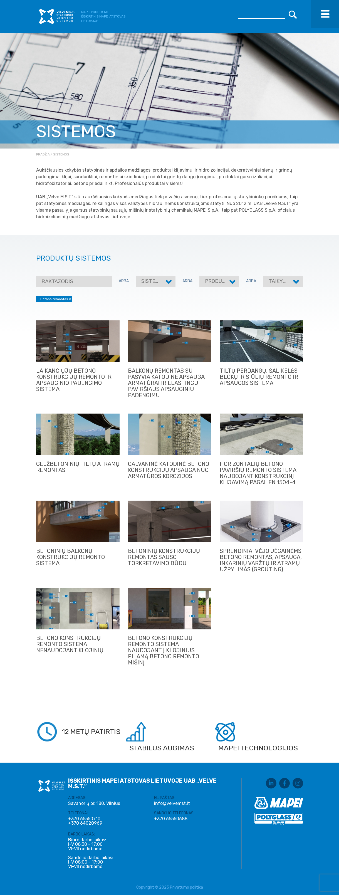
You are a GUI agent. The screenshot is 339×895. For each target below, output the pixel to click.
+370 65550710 (84, 819)
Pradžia (43, 154)
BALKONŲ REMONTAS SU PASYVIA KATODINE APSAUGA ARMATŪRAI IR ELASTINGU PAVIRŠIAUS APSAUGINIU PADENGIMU (166, 383)
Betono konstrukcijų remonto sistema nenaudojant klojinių (69, 644)
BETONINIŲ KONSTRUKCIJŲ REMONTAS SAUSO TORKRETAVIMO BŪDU (164, 557)
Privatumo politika (186, 887)
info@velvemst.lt (172, 803)
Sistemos (153, 281)
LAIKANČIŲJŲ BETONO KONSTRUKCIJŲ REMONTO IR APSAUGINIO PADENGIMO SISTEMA (74, 379)
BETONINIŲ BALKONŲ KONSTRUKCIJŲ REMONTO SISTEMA (70, 557)
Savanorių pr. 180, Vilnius (94, 803)
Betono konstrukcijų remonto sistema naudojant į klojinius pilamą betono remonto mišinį (163, 650)
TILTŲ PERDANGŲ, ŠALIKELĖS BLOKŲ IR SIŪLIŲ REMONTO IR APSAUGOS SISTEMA (259, 376)
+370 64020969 (85, 823)
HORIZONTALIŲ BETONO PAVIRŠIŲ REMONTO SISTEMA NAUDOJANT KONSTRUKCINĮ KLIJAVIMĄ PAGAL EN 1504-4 (258, 473)
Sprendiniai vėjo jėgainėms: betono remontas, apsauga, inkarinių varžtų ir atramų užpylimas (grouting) (261, 560)
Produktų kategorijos (235, 281)
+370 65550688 (170, 819)
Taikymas (281, 281)
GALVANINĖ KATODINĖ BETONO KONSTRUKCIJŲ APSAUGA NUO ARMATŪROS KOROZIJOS (168, 470)
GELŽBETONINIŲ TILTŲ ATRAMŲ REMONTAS (78, 467)
